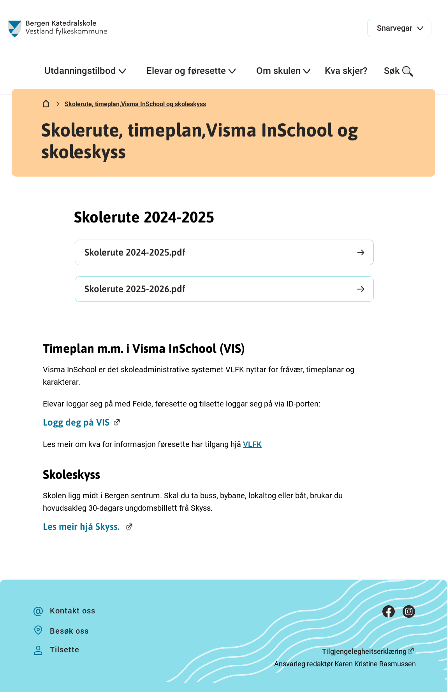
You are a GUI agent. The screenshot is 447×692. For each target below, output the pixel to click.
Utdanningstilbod (85, 70)
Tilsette (64, 649)
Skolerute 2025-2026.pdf (134, 289)
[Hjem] (46, 105)
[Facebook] (389, 613)
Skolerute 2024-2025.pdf (134, 252)
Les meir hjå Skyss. (82, 526)
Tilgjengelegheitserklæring (364, 651)
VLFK (252, 444)
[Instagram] (409, 613)
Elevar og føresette (191, 70)
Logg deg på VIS (76, 422)
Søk (399, 71)
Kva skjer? (346, 70)
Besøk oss (69, 631)
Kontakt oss (72, 610)
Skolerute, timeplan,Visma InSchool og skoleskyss (135, 104)
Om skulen (283, 70)
